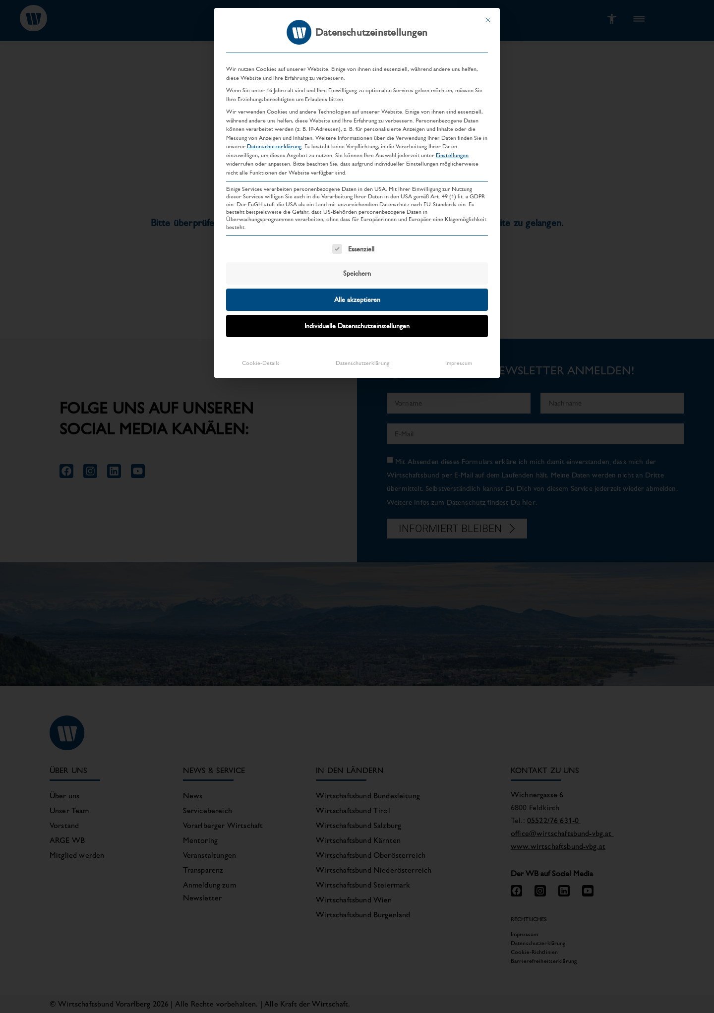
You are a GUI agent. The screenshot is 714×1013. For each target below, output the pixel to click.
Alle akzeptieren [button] (357, 293)
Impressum (458, 357)
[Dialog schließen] (488, 14)
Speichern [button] (357, 267)
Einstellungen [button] (452, 149)
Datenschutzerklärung (274, 140)
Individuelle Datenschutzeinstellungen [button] (357, 319)
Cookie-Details (261, 357)
